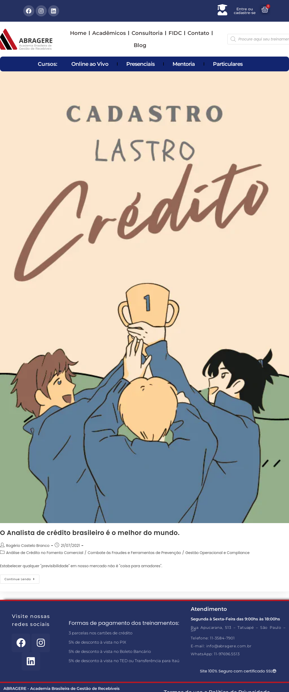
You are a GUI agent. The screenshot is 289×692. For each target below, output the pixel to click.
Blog (140, 45)
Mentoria (184, 64)
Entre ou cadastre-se (245, 11)
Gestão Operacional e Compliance (217, 552)
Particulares (228, 64)
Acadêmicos (109, 33)
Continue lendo (21, 578)
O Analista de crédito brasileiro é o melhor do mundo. (90, 532)
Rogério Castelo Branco (27, 545)
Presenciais (140, 64)
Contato (198, 33)
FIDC (175, 33)
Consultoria (147, 33)
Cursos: (47, 64)
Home (78, 33)
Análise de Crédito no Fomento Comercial (44, 552)
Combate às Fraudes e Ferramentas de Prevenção (134, 552)
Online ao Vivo (89, 64)
